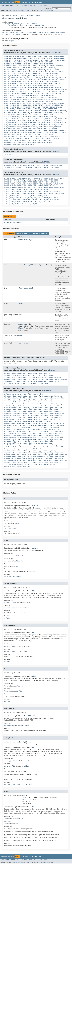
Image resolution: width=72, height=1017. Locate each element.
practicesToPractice (12, 451)
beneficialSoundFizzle (13, 404)
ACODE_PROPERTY (47, 58)
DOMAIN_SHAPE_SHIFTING (41, 103)
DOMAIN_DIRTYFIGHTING (51, 83)
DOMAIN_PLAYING (10, 99)
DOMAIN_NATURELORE (47, 95)
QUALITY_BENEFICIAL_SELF (13, 134)
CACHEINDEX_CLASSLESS (43, 62)
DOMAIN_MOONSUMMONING (30, 95)
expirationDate (56, 415)
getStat (22, 425)
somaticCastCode (60, 460)
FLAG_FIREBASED (50, 117)
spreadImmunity (24, 462)
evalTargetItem (23, 415)
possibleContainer (36, 449)
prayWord (18, 383)
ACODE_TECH (44, 60)
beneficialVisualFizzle (32, 404)
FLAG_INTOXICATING (60, 119)
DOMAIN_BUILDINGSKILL (12, 75)
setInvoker (59, 457)
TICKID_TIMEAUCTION (42, 201)
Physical (42, 265)
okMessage (23, 449)
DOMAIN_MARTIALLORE (53, 93)
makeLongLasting (44, 443)
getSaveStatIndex (10, 425)
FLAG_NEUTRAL (57, 121)
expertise (45, 415)
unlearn (20, 464)
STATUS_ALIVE (21, 178)
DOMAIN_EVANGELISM (40, 87)
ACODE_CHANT (8, 56)
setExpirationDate (38, 457)
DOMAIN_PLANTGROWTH (48, 97)
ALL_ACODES (18, 62)
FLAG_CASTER (47, 113)
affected (7, 165)
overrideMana (23, 343)
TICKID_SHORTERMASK (50, 197)
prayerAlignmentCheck (39, 381)
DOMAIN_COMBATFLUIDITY (48, 75)
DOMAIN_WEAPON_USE (26, 111)
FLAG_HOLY (35, 119)
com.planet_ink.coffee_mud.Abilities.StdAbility (21, 24)
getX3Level (47, 433)
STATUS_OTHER (9, 184)
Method (26, 10)
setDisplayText (23, 457)
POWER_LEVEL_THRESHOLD (13, 132)
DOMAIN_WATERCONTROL (50, 109)
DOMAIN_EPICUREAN (25, 87)
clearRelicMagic (10, 377)
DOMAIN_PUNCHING (55, 99)
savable (38, 167)
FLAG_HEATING (25, 119)
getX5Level (8, 435)
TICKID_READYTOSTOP (44, 195)
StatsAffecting (8, 34)
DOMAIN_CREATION (44, 79)
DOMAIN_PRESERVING (40, 99)
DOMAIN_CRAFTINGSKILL (27, 79)
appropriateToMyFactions (13, 402)
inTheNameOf (8, 381)
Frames (24, 5)
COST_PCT (36, 68)
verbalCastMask (10, 466)
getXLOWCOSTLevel (34, 435)
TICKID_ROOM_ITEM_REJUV (31, 197)
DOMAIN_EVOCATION (10, 89)
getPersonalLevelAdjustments (37, 423)
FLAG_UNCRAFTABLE (39, 128)
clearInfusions (48, 375)
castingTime (22, 410)
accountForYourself (22, 394)
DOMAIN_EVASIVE (55, 87)
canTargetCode (44, 373)
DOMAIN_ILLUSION (58, 91)
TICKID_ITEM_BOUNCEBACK (31, 192)
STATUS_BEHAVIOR (34, 178)
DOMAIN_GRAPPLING (10, 91)
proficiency (28, 167)
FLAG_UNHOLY (52, 128)
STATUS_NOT (55, 182)
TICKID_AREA (22, 186)
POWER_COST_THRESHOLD (57, 130)
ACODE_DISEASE (59, 56)
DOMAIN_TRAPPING (42, 107)
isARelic (18, 381)
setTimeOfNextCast (29, 460)
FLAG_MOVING (45, 121)
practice (48, 449)
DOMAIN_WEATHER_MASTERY (44, 111)
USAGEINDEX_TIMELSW (11, 144)
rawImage (50, 453)
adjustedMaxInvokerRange (51, 396)
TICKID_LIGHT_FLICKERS (51, 192)
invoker (46, 165)
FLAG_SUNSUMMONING (24, 126)
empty (39, 165)
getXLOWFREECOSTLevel (51, 435)
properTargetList (10, 453)
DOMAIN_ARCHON (44, 72)
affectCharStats (49, 398)
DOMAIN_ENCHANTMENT (46, 85)
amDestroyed (17, 165)
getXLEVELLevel (20, 435)
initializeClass (10, 441)
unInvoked (55, 167)
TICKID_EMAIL (59, 188)
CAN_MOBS (59, 66)
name (20, 335)
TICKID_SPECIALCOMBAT (30, 199)
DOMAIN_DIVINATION (11, 85)
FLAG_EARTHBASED (46, 115)
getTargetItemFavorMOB (50, 427)
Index (36, 2)
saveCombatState (33, 455)
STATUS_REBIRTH (32, 184)
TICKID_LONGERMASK (28, 194)
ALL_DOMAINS (28, 62)
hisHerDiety (22, 379)
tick (5, 464)
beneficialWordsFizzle (52, 404)
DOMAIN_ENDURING (10, 87)
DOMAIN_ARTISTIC (10, 74)
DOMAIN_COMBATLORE (11, 77)
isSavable (23, 443)
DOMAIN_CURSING (10, 81)
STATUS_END (8, 180)
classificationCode (26, 288)
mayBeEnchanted (10, 447)
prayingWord (8, 383)
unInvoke (12, 464)
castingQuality (24, 265)
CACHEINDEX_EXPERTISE (12, 64)
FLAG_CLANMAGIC (22, 115)
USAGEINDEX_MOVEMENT (45, 142)
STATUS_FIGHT (19, 180)
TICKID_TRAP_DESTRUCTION (13, 203)
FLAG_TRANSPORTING (23, 128)
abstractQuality (24, 240)
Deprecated (29, 2)
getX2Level (37, 433)
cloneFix (22, 411)
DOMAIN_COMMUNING (26, 77)
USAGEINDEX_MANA (28, 142)
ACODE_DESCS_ (48, 56)
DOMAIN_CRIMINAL (58, 79)
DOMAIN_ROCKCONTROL (46, 101)
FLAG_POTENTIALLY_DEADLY (28, 124)
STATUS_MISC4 (9, 182)
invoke (20, 324)
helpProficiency (10, 439)
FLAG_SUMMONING (10, 126)
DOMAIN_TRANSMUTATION (25, 107)
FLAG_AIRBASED (23, 113)
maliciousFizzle (41, 445)
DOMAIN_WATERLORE (10, 111)
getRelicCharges (55, 377)
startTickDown (37, 462)
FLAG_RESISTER (44, 124)
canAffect (33, 406)
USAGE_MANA (8, 140)
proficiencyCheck (48, 451)
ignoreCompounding (28, 439)
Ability (5, 32)
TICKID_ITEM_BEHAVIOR (12, 192)
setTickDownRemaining (12, 460)
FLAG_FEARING (38, 117)
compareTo (18, 413)
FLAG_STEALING (57, 124)
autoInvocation (31, 402)
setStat (49, 459)
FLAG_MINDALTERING (19, 121)
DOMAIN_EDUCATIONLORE (28, 85)
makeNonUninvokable (11, 445)
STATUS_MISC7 (44, 182)
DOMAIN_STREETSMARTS (54, 105)
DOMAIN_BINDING (24, 74)
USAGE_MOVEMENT (20, 140)
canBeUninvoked (29, 165)
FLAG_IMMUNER (46, 119)
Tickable (18, 34)
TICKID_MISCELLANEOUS (45, 194)
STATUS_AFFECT (9, 178)
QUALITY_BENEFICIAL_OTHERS (55, 132)
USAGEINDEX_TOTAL (27, 144)
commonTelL (58, 411)
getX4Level (57, 433)
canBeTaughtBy (24, 408)
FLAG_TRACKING (9, 128)
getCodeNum (8, 421)
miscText (19, 167)
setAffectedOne (61, 455)
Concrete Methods (40, 234)
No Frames (31, 5)
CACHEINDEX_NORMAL (47, 64)
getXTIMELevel (56, 437)
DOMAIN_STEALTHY (38, 105)
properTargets (24, 453)
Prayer (11, 40)
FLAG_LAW (7, 121)
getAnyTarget (32, 417)
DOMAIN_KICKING (27, 93)
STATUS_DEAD (59, 178)
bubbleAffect (9, 406)
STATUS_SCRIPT (45, 184)
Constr (20, 10)
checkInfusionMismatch (13, 375)
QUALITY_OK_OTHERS (27, 136)
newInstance (13, 449)
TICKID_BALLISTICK (35, 186)
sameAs (23, 455)
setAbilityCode (48, 455)
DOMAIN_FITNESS (25, 89)
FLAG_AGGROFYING (10, 113)
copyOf (25, 413)
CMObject (12, 32)
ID (19, 315)
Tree (22, 2)
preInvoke (25, 451)
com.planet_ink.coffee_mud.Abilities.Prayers (24, 15)
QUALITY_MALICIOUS (11, 136)
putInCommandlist (38, 453)
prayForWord (54, 381)
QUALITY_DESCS (30, 134)
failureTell (21, 417)
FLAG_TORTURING (55, 126)
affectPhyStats (10, 400)
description (34, 413)
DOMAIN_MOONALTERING (12, 95)
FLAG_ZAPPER (42, 130)
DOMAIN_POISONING (24, 99)
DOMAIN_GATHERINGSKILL (58, 89)
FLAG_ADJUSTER (60, 111)
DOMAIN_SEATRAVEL (24, 103)
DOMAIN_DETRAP (36, 83)
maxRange (52, 445)
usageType (38, 464)
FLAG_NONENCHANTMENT (28, 123)
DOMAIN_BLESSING (38, 74)
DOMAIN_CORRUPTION (59, 77)
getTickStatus (27, 431)
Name (5, 449)
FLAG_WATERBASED (10, 130)
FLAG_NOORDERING (44, 123)
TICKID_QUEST (30, 195)
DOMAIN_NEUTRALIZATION (13, 97)
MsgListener (60, 32)
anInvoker (21, 373)
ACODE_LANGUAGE (10, 58)
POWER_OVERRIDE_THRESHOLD (33, 132)
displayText (22, 377)
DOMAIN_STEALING (23, 105)
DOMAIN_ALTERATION (38, 70)
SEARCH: (48, 8)
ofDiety (26, 381)
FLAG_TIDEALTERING (40, 126)
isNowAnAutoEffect (11, 443)
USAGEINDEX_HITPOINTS (12, 142)
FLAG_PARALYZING (10, 124)
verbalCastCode (49, 464)
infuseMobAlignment (36, 379)
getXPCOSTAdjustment (28, 437)
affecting (61, 398)
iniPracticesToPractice (52, 439)
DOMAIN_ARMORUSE (58, 72)
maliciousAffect (27, 445)
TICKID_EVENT (9, 190)
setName (18, 459)
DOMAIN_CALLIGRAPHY (30, 75)
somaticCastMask (10, 462)
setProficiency (28, 459)
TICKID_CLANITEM (10, 188)
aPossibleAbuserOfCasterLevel (40, 400)
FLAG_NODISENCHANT (11, 123)
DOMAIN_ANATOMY (53, 70)
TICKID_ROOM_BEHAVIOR (12, 197)
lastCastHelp (9, 167)
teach (46, 462)
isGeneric (49, 441)
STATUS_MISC (30, 180)
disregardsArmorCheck (57, 413)
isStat (31, 443)
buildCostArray (21, 406)
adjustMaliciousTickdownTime (15, 398)
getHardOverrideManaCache (24, 421)
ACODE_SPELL (18, 60)
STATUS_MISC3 (54, 180)
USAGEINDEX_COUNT (44, 140)
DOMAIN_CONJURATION (42, 77)
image (39, 439)
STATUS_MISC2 (42, 180)
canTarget (49, 408)
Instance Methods (23, 234)
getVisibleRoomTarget (12, 433)
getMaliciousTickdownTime (14, 423)
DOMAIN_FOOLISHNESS (40, 89)
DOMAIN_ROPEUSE (10, 103)
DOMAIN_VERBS (9, 109)
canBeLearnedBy (53, 406)
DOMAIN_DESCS (24, 83)
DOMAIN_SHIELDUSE (58, 103)
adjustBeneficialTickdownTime (15, 396)
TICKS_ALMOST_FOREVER (12, 138)
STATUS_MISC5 (21, 182)
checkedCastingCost (50, 410)
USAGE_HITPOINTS (52, 138)
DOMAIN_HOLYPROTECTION (41, 91)
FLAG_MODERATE (33, 121)
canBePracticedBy (10, 408)
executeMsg (35, 415)
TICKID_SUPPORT (27, 201)
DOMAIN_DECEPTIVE (52, 81)
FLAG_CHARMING (9, 115)
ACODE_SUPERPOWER (31, 60)
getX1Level (26, 433)
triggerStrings (43, 383)
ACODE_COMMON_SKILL (22, 56)
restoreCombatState (11, 455)
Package (11, 2)
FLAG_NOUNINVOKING (59, 123)
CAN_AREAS (23, 66)
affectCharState (34, 398)
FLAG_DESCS (34, 115)
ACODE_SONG (8, 60)
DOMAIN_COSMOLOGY (10, 79)
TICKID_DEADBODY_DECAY (27, 188)
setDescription (10, 457)
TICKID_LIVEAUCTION (11, 194)
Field (15, 10)
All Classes (43, 5)
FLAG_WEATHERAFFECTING (27, 130)
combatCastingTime (34, 411)
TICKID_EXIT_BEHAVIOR (24, 190)
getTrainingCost (57, 431)
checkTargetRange (10, 411)
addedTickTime (37, 394)
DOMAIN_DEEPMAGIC (10, 83)
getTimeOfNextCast (42, 431)
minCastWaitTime (23, 447)
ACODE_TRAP (8, 62)
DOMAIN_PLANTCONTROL (31, 97)
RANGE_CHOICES (55, 136)
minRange (35, 447)
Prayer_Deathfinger (11, 222)
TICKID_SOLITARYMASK (12, 199)
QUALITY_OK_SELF (42, 136)
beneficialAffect (45, 402)
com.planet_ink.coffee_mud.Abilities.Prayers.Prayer (26, 25)
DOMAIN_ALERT (24, 70)
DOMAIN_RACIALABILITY (12, 101)
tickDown (46, 167)
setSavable (40, 459)
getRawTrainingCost (57, 423)
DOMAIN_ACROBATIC (10, 70)
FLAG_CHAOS (58, 113)
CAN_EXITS (41, 66)
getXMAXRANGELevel (11, 437)
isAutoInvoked (38, 441)
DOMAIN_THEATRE (10, 107)
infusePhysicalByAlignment (56, 379)
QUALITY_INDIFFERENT (46, 134)
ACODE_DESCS (36, 56)
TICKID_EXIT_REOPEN (41, 190)
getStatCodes (32, 425)
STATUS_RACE (20, 184)
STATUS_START (58, 184)
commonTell (47, 411)
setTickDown (58, 459)
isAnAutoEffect (56, 165)
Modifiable (51, 32)
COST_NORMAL (26, 68)
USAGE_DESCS (39, 138)
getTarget (42, 425)
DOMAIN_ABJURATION (48, 68)
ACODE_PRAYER (34, 58)
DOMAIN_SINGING (10, 105)
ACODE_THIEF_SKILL (57, 60)
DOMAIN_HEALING (25, 91)
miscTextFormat (46, 447)
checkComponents (34, 410)
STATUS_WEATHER (10, 186)
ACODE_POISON (22, 58)
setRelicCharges (29, 383)
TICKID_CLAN (49, 186)
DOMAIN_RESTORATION (30, 101)
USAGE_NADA (31, 140)
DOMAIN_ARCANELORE (30, 72)
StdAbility (46, 162)
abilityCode (8, 394)
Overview (4, 2)
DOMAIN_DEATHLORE (37, 81)
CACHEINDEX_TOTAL (10, 66)
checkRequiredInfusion (32, 375)
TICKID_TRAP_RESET (32, 203)
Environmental (31, 32)
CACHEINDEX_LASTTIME (30, 64)
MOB (32, 265)
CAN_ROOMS (7, 68)
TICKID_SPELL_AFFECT (12, 201)
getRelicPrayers (10, 379)
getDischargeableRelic (38, 377)
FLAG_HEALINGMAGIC (11, 119)
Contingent (20, 32)
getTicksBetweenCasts (12, 431)
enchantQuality (10, 415)
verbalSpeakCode (23, 466)
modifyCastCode (59, 447)
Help (40, 2)
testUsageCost (55, 462)
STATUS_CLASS (48, 178)
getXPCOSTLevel (43, 437)
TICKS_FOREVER (27, 138)
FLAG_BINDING (36, 113)
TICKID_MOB (59, 194)
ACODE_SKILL (59, 58)
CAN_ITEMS (50, 66)
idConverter (8, 155)
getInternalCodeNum (43, 421)
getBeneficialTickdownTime (49, 419)
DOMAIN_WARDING (34, 109)
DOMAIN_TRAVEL (55, 107)
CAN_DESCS (32, 66)
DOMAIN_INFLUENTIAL (11, 93)
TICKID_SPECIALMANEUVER (49, 199)
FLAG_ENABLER (26, 117)
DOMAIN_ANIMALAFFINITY (13, 72)
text (64, 462)
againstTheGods (10, 373)
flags (20, 303)
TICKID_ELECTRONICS (45, 188)
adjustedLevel (34, 396)
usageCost (29, 464)
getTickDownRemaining (51, 429)
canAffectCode (32, 373)
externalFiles (9, 417)
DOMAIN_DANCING (23, 81)
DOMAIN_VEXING (21, 109)
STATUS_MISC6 (32, 182)
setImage (50, 457)
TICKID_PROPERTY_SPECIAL (13, 195)
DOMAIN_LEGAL (39, 93)
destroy (44, 413)
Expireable (42, 32)
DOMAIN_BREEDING (52, 74)
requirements (60, 453)
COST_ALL (16, 68)
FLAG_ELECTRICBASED (11, 117)
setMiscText (8, 459)
